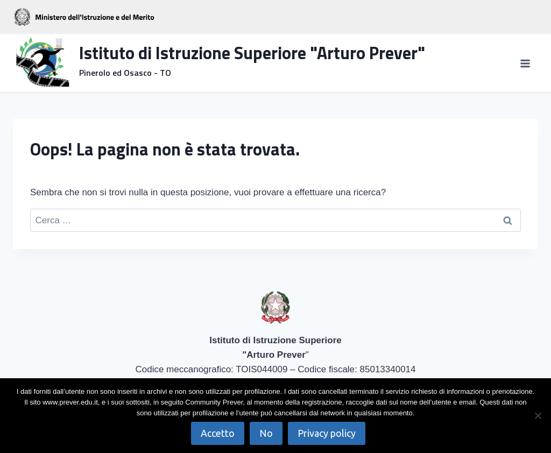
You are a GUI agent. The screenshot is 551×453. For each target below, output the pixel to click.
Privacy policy (327, 433)
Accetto (218, 433)
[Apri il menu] (525, 63)
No (266, 433)
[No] (537, 415)
